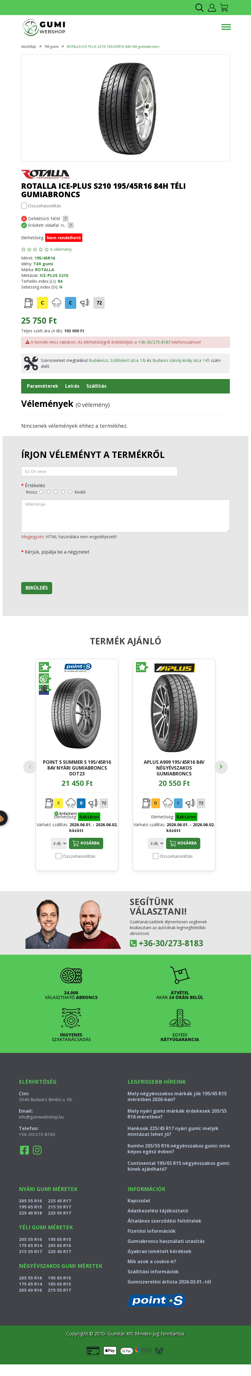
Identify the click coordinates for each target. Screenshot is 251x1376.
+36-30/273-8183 (154, 342)
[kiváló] (70, 492)
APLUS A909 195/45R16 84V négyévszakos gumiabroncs (174, 768)
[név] (99, 471)
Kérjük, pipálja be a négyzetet (57, 552)
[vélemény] (125, 515)
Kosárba (86, 855)
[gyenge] (48, 492)
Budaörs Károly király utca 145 (181, 360)
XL (63, 225)
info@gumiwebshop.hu (41, 1128)
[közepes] (56, 492)
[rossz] (41, 492)
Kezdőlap (28, 46)
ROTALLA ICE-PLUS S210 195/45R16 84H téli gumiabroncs (113, 46)
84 (60, 281)
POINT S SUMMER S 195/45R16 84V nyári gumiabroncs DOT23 (77, 768)
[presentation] (65, 566)
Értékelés (35, 485)
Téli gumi (51, 46)
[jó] (63, 492)
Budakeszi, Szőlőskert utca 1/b (117, 360)
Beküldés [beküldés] (37, 588)
